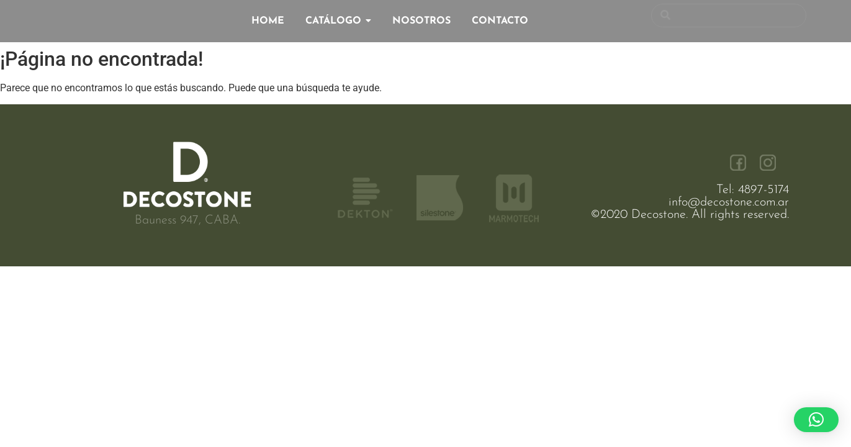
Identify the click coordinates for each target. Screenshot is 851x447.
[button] (816, 419)
